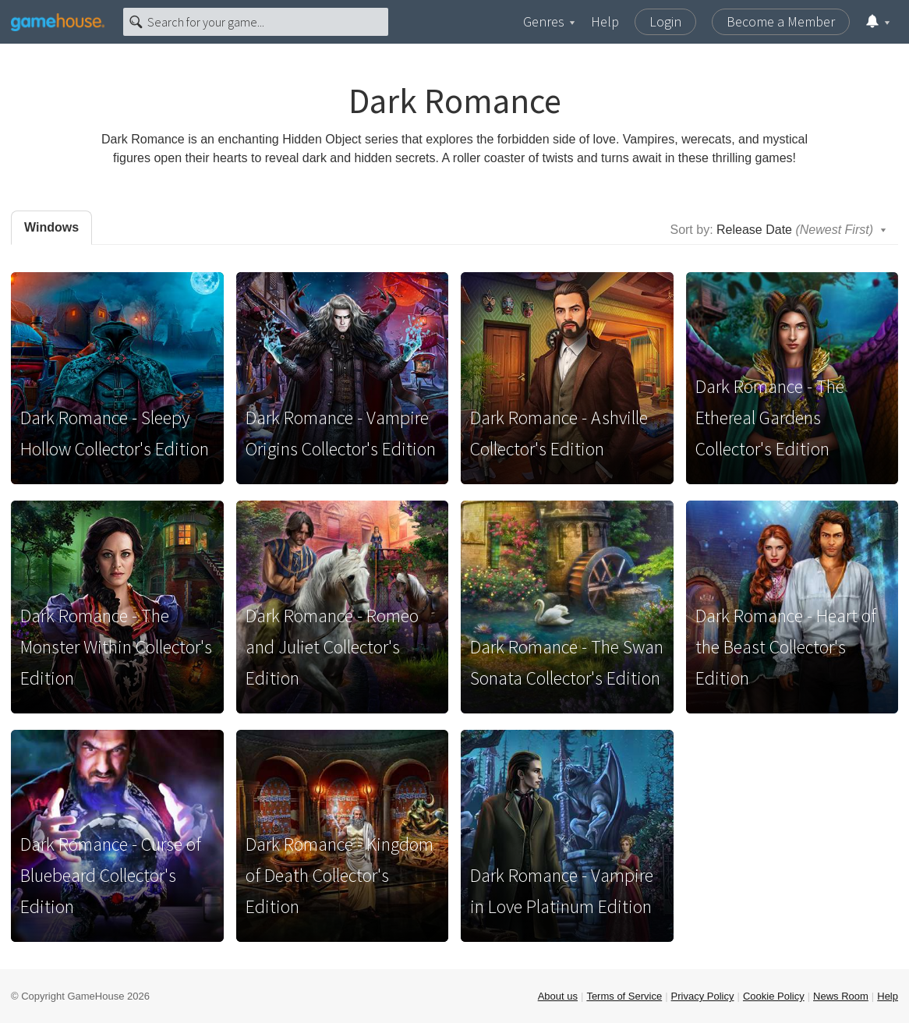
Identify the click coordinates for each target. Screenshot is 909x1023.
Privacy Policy (702, 996)
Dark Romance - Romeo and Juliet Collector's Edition (332, 647)
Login (665, 21)
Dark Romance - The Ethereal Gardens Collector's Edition (769, 417)
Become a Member (781, 21)
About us (558, 996)
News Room (840, 996)
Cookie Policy (774, 996)
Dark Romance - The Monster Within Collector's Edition (116, 647)
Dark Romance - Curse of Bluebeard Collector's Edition (110, 875)
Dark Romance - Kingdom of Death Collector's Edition (339, 875)
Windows (51, 227)
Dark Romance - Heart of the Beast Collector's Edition (785, 647)
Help (605, 21)
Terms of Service (624, 996)
